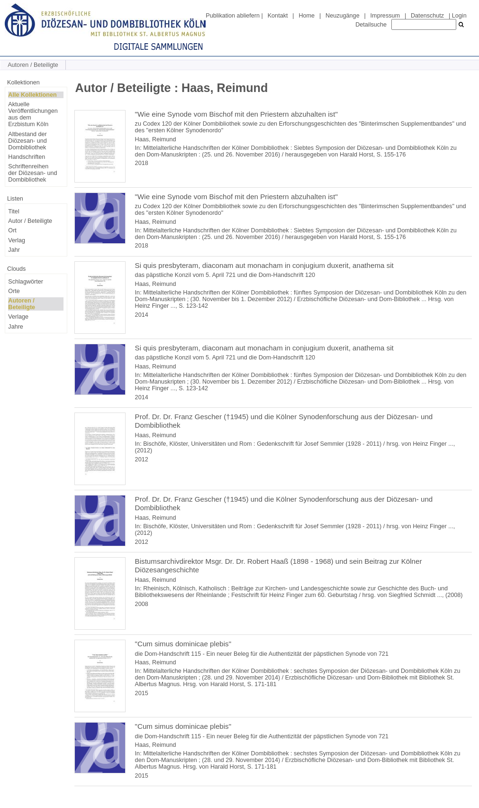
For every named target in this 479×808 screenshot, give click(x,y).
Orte (14, 291)
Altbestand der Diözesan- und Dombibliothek (27, 141)
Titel (13, 211)
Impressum (385, 15)
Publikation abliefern (233, 15)
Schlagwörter (25, 281)
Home (306, 15)
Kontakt (278, 15)
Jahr (14, 250)
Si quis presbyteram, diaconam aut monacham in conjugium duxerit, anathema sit (264, 265)
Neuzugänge (342, 15)
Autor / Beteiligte (30, 221)
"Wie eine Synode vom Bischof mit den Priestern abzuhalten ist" (236, 114)
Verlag (16, 240)
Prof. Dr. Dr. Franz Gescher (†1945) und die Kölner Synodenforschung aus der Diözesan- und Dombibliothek (284, 421)
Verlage (18, 316)
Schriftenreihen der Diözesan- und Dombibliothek (32, 173)
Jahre (15, 326)
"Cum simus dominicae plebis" (183, 644)
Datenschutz (427, 15)
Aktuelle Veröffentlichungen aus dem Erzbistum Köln (32, 114)
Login (459, 15)
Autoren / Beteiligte (21, 304)
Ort (12, 230)
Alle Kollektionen (32, 95)
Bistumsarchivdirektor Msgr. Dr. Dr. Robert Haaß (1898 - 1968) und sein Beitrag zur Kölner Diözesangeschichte (278, 565)
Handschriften (26, 157)
